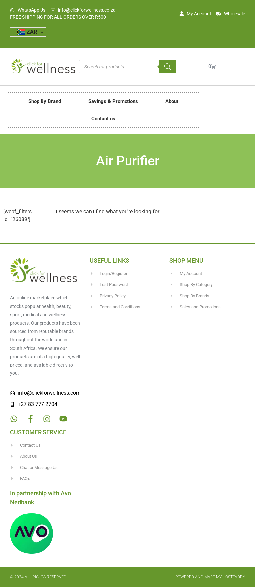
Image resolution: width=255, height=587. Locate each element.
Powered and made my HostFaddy (210, 577)
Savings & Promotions (113, 101)
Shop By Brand (44, 101)
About (171, 101)
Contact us (103, 119)
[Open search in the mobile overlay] (127, 66)
